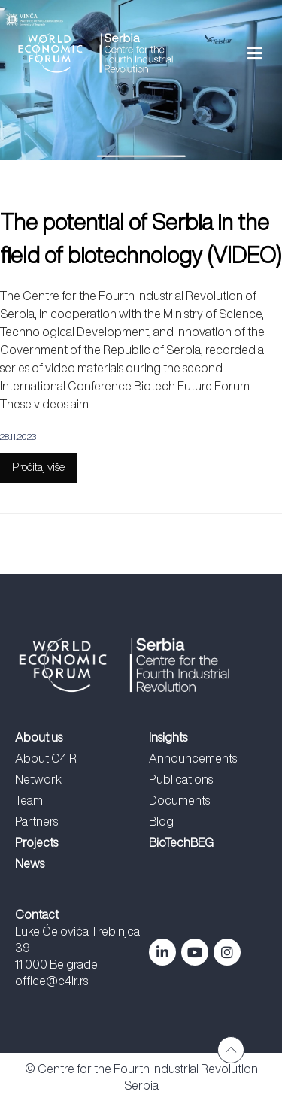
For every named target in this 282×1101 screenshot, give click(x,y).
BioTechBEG (181, 842)
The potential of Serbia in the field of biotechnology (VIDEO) (140, 238)
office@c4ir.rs (51, 981)
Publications (181, 779)
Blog (161, 821)
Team (29, 800)
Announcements (193, 758)
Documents (179, 800)
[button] (235, 53)
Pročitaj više (38, 467)
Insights (168, 737)
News (29, 863)
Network (38, 779)
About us (38, 737)
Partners (36, 821)
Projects (36, 842)
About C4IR (46, 758)
